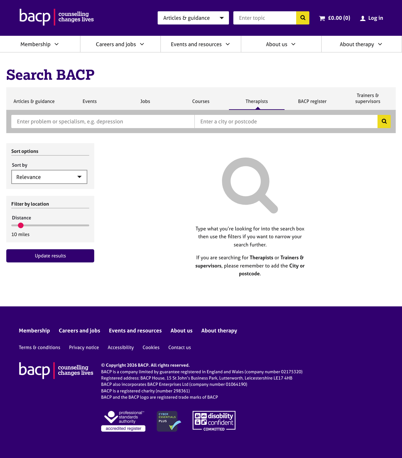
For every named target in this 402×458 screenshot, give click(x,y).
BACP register (312, 104)
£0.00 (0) (339, 17)
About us (276, 44)
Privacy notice (84, 347)
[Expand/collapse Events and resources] (227, 43)
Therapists (256, 104)
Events (89, 104)
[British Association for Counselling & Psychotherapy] (57, 18)
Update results (50, 256)
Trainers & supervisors (367, 101)
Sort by (19, 165)
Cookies (151, 347)
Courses (200, 104)
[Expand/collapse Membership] (56, 43)
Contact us (179, 347)
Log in (375, 17)
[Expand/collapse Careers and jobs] (142, 43)
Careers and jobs (116, 44)
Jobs (145, 104)
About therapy (357, 44)
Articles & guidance (34, 104)
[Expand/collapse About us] (293, 43)
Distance (21, 218)
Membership (35, 44)
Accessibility (121, 347)
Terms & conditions (39, 347)
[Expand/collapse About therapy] (380, 43)
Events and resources (196, 44)
